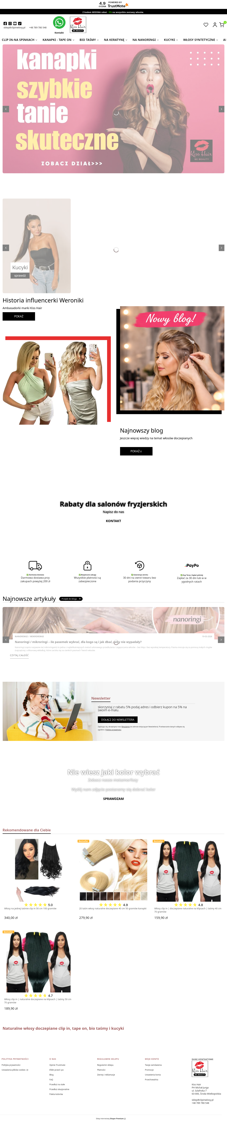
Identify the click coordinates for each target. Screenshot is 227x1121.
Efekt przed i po (56, 1069)
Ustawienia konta (153, 1074)
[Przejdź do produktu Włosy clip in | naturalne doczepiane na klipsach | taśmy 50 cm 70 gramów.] (38, 960)
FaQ (51, 1079)
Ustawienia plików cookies (14, 1069)
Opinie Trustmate (57, 1065)
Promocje (149, 1069)
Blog (51, 1074)
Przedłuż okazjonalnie (59, 1089)
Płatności (101, 1069)
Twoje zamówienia (153, 1065)
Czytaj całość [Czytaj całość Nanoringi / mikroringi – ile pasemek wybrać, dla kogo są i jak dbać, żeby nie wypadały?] (19, 655)
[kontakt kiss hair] (59, 25)
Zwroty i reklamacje (106, 1074)
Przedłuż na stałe (57, 1084)
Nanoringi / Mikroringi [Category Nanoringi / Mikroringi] (29, 636)
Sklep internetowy (110, 1118)
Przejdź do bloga (71, 598)
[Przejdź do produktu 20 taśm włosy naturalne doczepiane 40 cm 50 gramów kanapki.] (113, 870)
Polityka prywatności (11, 1065)
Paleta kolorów (56, 1094)
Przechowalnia (151, 1079)
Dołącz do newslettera (117, 719)
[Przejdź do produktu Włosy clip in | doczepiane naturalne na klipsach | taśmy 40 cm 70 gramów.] (188, 870)
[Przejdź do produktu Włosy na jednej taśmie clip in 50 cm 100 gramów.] (38, 870)
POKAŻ (18, 316)
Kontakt (113, 521)
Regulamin (126, 727)
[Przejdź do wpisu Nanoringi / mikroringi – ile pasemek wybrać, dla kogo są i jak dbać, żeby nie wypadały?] (113, 623)
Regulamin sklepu (105, 1065)
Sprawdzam (113, 798)
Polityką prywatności (113, 730)
